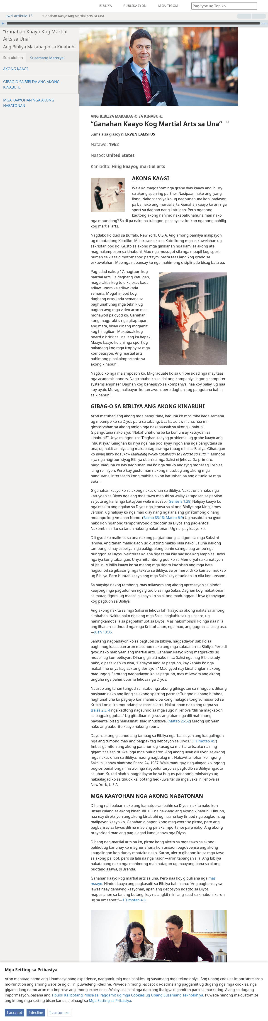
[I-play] (3, 23)
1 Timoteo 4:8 (134, 899)
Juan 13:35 (103, 632)
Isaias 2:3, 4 (100, 710)
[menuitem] (7, 6)
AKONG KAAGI (15, 68)
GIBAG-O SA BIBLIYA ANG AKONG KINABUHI (31, 84)
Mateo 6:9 (174, 517)
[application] (134, 23)
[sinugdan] (7, 6)
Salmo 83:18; (154, 517)
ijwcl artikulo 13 (16, 15)
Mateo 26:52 (179, 721)
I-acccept (14, 1012)
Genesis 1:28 (179, 501)
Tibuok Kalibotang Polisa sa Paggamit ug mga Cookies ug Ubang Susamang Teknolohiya (127, 995)
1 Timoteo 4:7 (204, 741)
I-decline (36, 1012)
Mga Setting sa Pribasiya (110, 1000)
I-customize (59, 1012)
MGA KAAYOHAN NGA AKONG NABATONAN (28, 103)
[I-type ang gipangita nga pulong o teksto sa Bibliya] (222, 5)
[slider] (133, 23)
